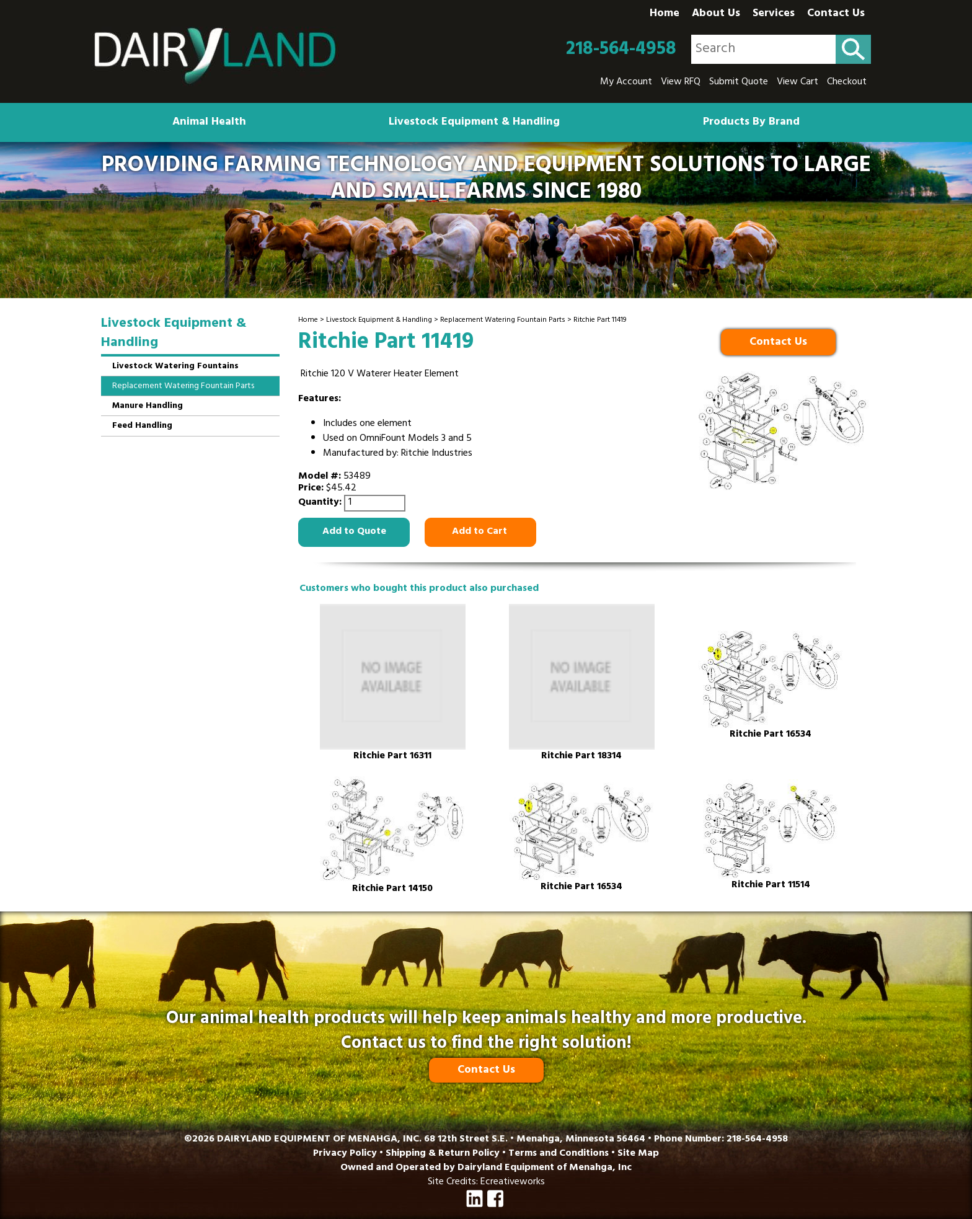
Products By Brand (751, 122)
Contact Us (836, 14)
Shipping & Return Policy (443, 1154)
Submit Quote (738, 82)
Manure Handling (147, 406)
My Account (626, 82)
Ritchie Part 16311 (392, 757)
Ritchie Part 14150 (392, 889)
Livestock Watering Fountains (175, 366)
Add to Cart (481, 532)
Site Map (638, 1154)
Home (664, 14)
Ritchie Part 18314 (581, 757)
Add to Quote (354, 532)
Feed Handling (142, 426)
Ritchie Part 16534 (770, 735)
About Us (716, 14)
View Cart (797, 82)
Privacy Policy (345, 1154)
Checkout (847, 82)
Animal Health (209, 122)
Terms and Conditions (558, 1154)
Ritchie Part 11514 (770, 886)
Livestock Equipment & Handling (474, 122)
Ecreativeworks (512, 1182)
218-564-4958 (621, 49)
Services (774, 14)
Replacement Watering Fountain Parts (502, 320)
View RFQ (680, 82)
